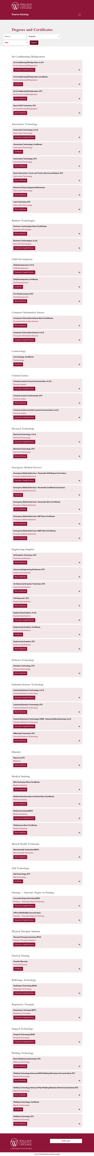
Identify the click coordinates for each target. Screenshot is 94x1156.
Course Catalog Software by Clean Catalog (47, 1154)
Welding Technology (23, 1053)
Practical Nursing (21, 955)
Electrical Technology (23, 428)
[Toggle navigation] (79, 15)
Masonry (16, 752)
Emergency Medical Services (27, 467)
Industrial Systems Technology (28, 684)
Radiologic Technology (24, 980)
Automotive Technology (25, 124)
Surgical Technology (23, 1028)
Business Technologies (24, 220)
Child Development (22, 259)
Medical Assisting (21, 776)
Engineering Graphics (23, 549)
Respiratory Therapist (23, 1004)
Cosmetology (19, 351)
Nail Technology (21, 868)
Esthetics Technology (23, 660)
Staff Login (66, 1141)
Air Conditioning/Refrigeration (29, 56)
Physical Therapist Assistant (27, 931)
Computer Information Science (29, 312)
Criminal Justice (20, 375)
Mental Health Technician (26, 843)
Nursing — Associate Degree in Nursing (34, 892)
